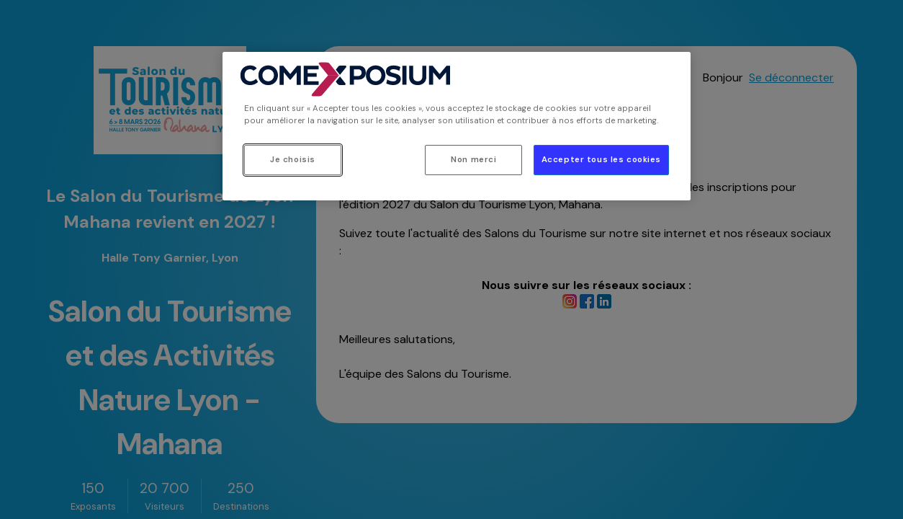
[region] (457, 126)
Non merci (473, 159)
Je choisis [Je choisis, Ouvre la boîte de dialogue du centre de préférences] (292, 159)
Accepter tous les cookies (601, 159)
